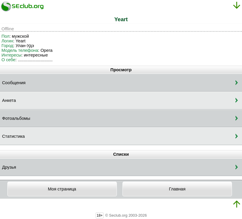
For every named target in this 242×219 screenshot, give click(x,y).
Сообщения (14, 82)
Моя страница (62, 189)
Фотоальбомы (16, 118)
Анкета (9, 100)
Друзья (9, 167)
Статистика (13, 136)
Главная (177, 189)
